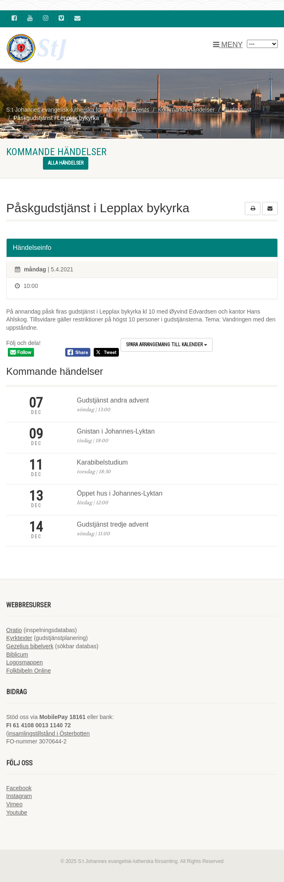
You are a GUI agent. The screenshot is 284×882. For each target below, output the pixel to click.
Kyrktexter (19, 638)
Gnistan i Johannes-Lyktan (116, 431)
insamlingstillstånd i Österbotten (49, 733)
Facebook (18, 788)
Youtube (16, 812)
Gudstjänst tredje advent (112, 524)
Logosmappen (24, 662)
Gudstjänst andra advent (113, 400)
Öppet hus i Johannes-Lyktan (120, 493)
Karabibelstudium (102, 462)
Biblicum (17, 654)
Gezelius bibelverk (29, 646)
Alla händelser (65, 163)
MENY (228, 45)
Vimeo (14, 804)
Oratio (14, 630)
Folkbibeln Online (28, 670)
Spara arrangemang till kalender (166, 345)
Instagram (19, 796)
